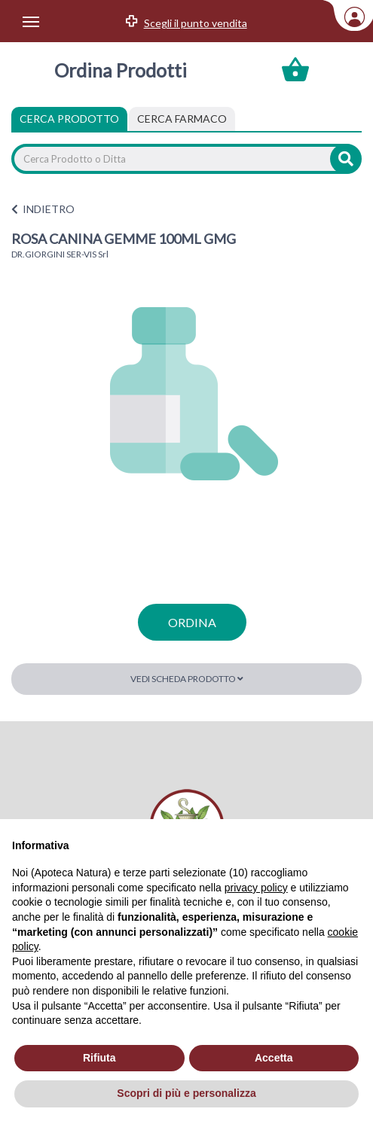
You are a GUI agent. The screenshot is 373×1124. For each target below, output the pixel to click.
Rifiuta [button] (99, 1058)
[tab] (182, 119)
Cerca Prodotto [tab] (69, 118)
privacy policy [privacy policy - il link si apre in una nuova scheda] (256, 888)
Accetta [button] (274, 1058)
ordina (192, 622)
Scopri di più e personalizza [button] (186, 1093)
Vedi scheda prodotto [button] (186, 678)
